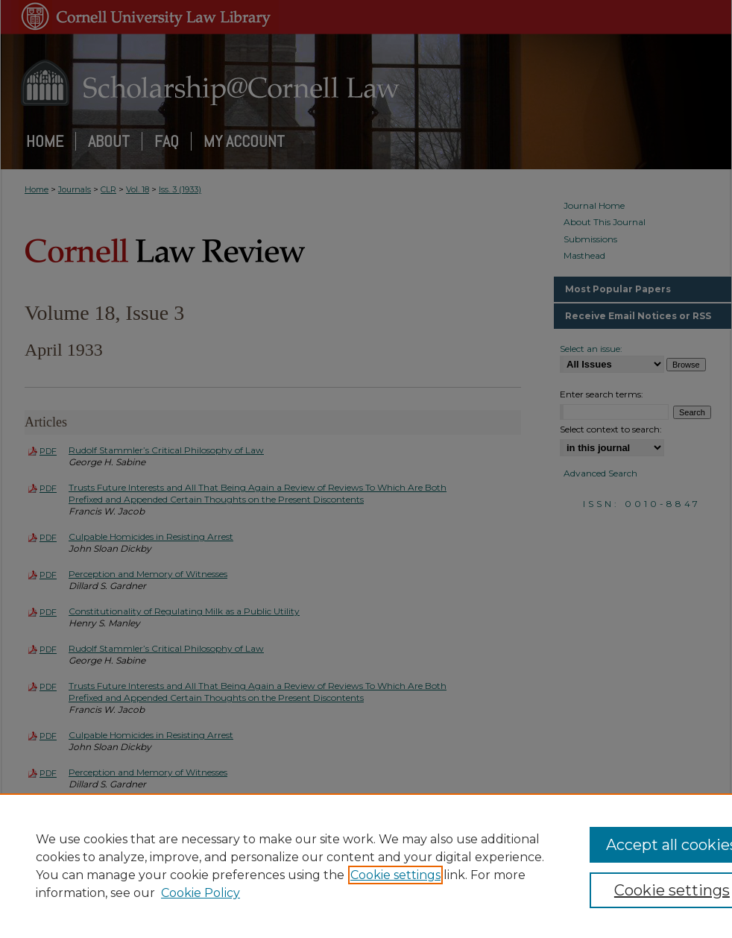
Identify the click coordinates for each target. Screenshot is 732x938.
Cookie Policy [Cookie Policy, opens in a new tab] (200, 893)
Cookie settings (395, 875)
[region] (366, 865)
